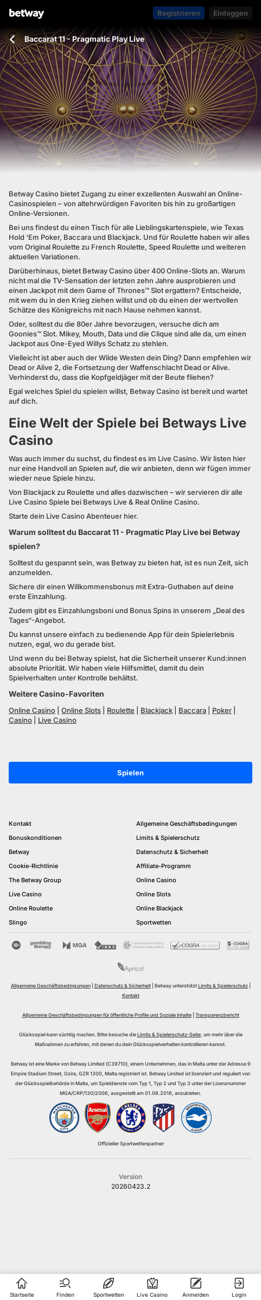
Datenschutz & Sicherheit (172, 852)
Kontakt (20, 823)
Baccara (192, 710)
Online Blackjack (159, 908)
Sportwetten (153, 922)
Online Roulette (31, 908)
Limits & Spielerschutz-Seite (169, 1034)
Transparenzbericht (217, 1015)
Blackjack (157, 710)
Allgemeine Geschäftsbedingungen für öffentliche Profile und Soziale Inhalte (107, 1015)
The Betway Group (35, 880)
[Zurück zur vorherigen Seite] (12, 39)
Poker (222, 710)
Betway (19, 852)
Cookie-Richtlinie (33, 866)
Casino (20, 720)
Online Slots (81, 710)
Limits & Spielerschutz (168, 838)
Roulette (121, 710)
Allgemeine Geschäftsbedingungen (186, 823)
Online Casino (32, 710)
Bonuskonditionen (35, 838)
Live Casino (57, 720)
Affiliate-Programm (163, 866)
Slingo (18, 922)
